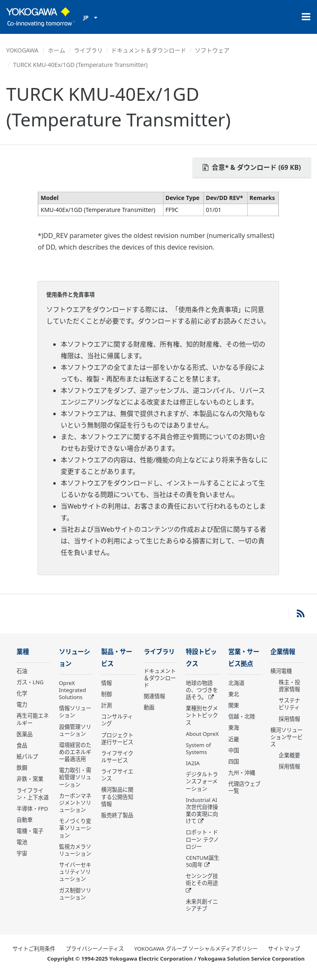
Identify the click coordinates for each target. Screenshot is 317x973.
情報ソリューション (75, 711)
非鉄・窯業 (30, 779)
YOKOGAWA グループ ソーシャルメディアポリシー (196, 948)
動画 (149, 707)
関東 (233, 705)
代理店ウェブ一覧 (244, 787)
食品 (22, 745)
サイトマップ (284, 948)
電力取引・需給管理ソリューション (75, 777)
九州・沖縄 (241, 772)
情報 (106, 683)
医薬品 (25, 734)
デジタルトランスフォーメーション (202, 781)
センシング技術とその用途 (202, 879)
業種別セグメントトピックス (202, 715)
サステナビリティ (289, 704)
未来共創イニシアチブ (202, 905)
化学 (22, 693)
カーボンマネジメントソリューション (75, 803)
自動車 (25, 819)
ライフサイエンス (117, 775)
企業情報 (282, 651)
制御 (106, 694)
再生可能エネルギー (33, 719)
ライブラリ (88, 50)
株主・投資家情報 (289, 685)
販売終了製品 (117, 815)
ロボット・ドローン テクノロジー (202, 839)
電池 (22, 842)
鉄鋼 (22, 767)
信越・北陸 (241, 716)
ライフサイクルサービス (117, 756)
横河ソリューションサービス (286, 737)
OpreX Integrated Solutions (72, 690)
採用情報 (289, 719)
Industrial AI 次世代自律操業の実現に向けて (202, 810)
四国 (233, 761)
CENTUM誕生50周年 (202, 861)
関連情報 (154, 696)
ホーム (56, 50)
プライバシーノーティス (95, 948)
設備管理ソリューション (75, 730)
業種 (23, 651)
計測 (106, 705)
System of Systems (198, 748)
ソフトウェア (212, 50)
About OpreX (202, 733)
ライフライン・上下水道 (33, 794)
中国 (233, 750)
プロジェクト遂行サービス (117, 738)
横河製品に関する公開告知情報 (117, 796)
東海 (233, 727)
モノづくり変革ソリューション (75, 828)
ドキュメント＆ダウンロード (148, 50)
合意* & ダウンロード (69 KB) (252, 167)
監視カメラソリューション (75, 850)
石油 (22, 671)
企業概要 (289, 755)
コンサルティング (117, 720)
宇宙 (22, 853)
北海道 (236, 683)
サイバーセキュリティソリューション (75, 872)
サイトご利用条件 (33, 948)
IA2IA (192, 763)
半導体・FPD (32, 808)
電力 (22, 704)
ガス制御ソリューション (75, 894)
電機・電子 (30, 831)
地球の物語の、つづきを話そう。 (202, 690)
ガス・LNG (30, 682)
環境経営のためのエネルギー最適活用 (75, 752)
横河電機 (281, 671)
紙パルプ (27, 756)
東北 (233, 694)
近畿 (233, 739)
